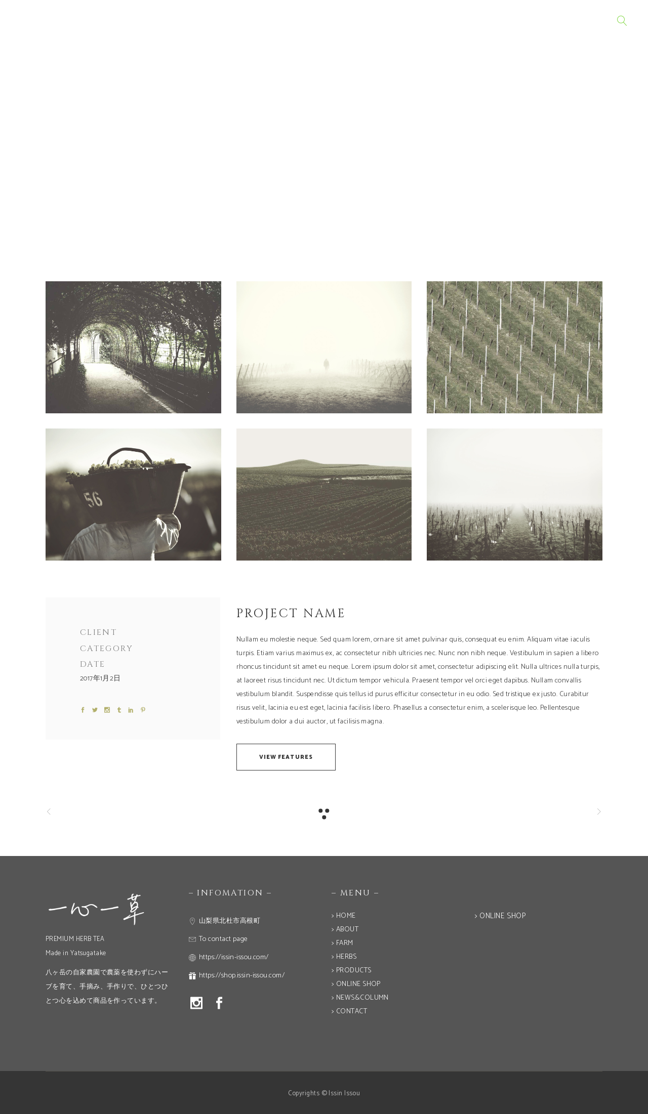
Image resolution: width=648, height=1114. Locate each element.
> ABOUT (345, 929)
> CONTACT (349, 1011)
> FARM (342, 943)
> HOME (344, 916)
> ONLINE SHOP (356, 984)
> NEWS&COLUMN (360, 998)
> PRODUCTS (352, 970)
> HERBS (344, 957)
